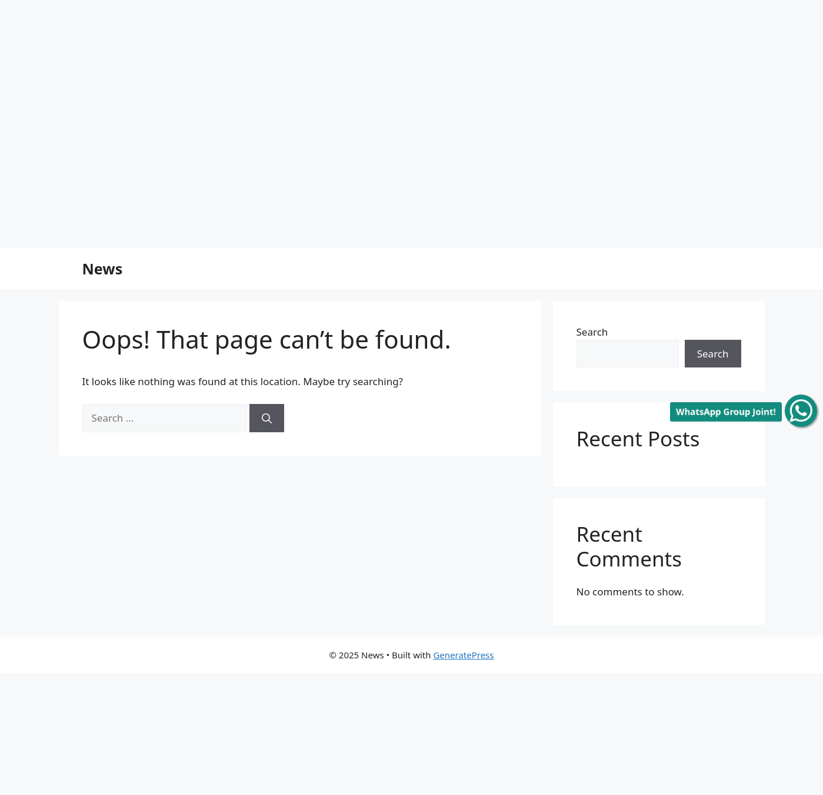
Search (592, 332)
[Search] (266, 418)
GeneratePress (463, 655)
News (102, 269)
